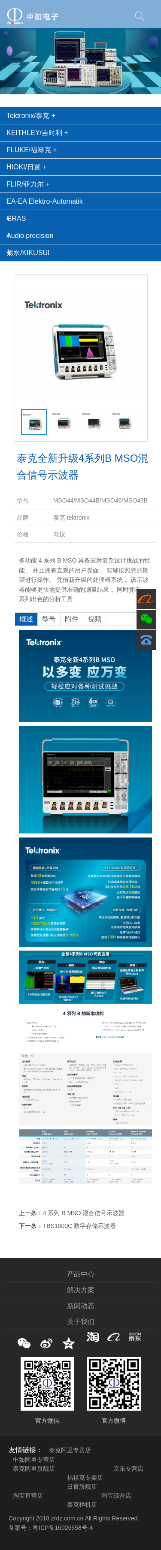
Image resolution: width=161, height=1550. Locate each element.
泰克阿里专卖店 (70, 1450)
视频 (94, 619)
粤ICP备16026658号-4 (63, 1527)
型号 (49, 619)
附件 (72, 619)
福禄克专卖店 (85, 1477)
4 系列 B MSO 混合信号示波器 (84, 1213)
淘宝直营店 (28, 1495)
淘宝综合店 (116, 1495)
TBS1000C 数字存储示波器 (79, 1225)
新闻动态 (80, 1305)
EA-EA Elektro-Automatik (44, 201)
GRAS (16, 218)
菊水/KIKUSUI (27, 252)
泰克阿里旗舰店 (34, 1468)
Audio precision (29, 235)
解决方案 (80, 1290)
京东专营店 (128, 1468)
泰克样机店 (82, 1504)
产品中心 (80, 1274)
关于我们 (80, 1321)
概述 (26, 619)
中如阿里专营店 (34, 1459)
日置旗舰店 (82, 1486)
